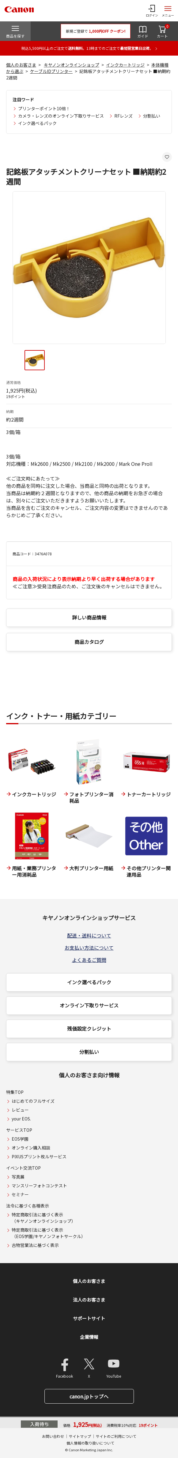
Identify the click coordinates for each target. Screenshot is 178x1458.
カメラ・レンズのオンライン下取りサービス (61, 116)
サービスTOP (19, 1130)
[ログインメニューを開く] (152, 10)
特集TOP (15, 1092)
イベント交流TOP (23, 1168)
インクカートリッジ (125, 65)
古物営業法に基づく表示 (35, 1245)
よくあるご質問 (89, 959)
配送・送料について (89, 935)
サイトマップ (80, 1436)
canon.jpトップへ (89, 1396)
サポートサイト (89, 1318)
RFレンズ (123, 116)
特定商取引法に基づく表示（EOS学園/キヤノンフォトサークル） (48, 1233)
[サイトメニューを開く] (168, 10)
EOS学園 (20, 1139)
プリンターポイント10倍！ (44, 108)
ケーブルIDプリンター (51, 71)
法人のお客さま (89, 1299)
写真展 (18, 1177)
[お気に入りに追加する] (167, 157)
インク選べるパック (37, 123)
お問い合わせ (53, 1436)
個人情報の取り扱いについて (90, 1442)
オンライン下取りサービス (89, 1005)
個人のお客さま (21, 65)
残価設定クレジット (89, 1028)
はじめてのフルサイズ (33, 1101)
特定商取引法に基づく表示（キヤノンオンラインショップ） (44, 1217)
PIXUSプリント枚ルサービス (39, 1156)
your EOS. (21, 1119)
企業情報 (89, 1337)
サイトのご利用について (116, 1436)
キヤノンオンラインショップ (71, 65)
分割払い (151, 116)
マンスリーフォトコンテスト (39, 1185)
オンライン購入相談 (31, 1148)
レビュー (20, 1110)
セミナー (20, 1194)
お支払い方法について (89, 947)
